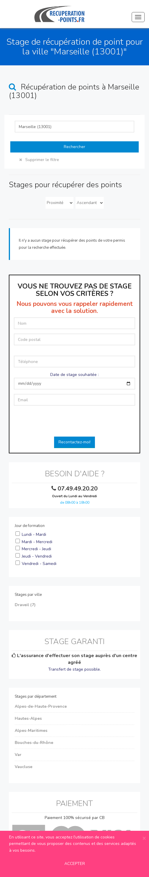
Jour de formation (30, 525)
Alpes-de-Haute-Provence (41, 706)
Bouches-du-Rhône (34, 742)
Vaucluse (23, 767)
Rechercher (74, 147)
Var (18, 754)
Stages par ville (28, 594)
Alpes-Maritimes (31, 730)
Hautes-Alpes (28, 718)
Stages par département (35, 696)
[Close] (144, 838)
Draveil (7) (25, 605)
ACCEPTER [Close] (74, 863)
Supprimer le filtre (39, 160)
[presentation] (74, 421)
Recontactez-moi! (74, 442)
